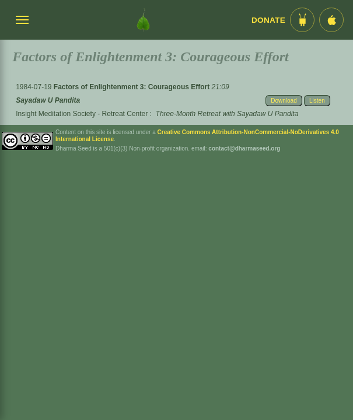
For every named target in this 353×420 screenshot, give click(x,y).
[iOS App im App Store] (331, 20)
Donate (268, 20)
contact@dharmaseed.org (244, 148)
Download (283, 100)
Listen (317, 100)
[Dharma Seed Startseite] (143, 20)
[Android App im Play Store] (302, 20)
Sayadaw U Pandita (48, 100)
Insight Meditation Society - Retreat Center (82, 114)
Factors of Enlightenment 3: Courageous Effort (133, 87)
